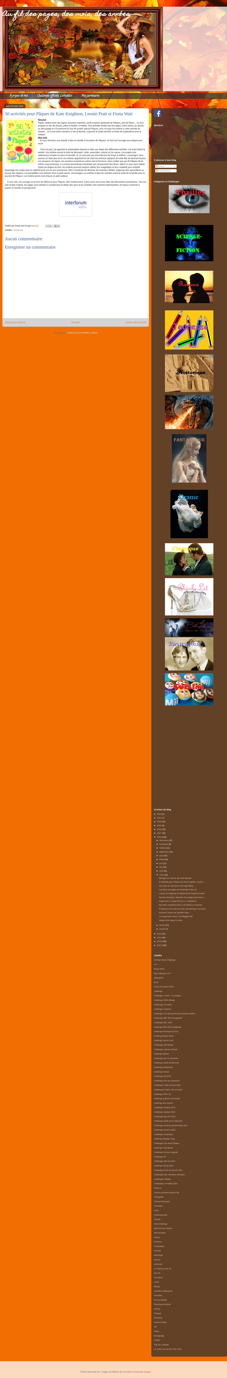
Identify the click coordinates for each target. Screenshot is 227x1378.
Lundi (156, 1282)
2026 (159, 814)
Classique (158, 1206)
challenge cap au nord (163, 1040)
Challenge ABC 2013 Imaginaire (168, 1018)
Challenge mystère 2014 (164, 1112)
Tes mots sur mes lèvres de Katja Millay (176, 886)
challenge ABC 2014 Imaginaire (167, 1027)
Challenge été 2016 (162, 1076)
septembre (164, 852)
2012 (159, 945)
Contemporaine (160, 1215)
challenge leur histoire (163, 1103)
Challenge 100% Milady (164, 1000)
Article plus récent (15, 322)
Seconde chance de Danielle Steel (174, 912)
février (162, 925)
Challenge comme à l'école (166, 1049)
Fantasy (157, 1250)
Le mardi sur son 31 (162, 1268)
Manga (157, 1286)
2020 (159, 821)
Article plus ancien (136, 322)
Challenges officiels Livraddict (54, 96)
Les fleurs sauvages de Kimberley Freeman (178, 889)
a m (155, 964)
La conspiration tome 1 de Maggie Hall (175, 916)
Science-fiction (160, 1322)
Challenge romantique (163, 1134)
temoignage (159, 1336)
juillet (161, 859)
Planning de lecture (162, 1304)
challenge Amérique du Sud (166, 1031)
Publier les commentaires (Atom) (82, 333)
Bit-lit (156, 982)
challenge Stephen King (164, 1139)
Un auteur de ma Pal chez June (167, 1349)
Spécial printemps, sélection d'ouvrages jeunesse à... (182, 897)
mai (161, 867)
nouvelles (158, 1295)
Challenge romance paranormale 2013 (171, 1125)
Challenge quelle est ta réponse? (168, 1121)
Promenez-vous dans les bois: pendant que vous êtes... (183, 909)
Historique (158, 1255)
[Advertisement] (189, 753)
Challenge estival (161, 1072)
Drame (157, 1237)
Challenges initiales (162, 1179)
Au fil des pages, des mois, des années (66, 14)
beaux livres (159, 969)
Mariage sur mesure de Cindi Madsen (175, 878)
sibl (155, 1327)
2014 (159, 937)
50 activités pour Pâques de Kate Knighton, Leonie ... (182, 882)
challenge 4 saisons (162, 1009)
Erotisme (158, 1242)
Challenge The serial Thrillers (166, 1143)
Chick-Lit (158, 1188)
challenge (158, 991)
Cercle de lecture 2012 (164, 987)
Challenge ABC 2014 (163, 1022)
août (161, 855)
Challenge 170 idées (163, 1005)
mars (161, 875)
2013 (159, 941)
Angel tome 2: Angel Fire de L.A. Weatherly (177, 901)
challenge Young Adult (163, 1166)
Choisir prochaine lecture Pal (166, 1192)
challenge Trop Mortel (163, 1148)
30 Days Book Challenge (165, 960)
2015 (159, 934)
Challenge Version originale (166, 1152)
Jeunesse (18, 230)
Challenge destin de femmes (166, 1063)
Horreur (157, 1260)
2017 (159, 833)
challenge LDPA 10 (162, 1094)
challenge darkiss (161, 1054)
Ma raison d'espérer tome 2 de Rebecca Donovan (180, 905)
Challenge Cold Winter (164, 1045)
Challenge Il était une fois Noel (167, 1085)
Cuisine (157, 1219)
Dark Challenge (161, 1224)
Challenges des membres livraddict (169, 1174)
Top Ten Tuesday (161, 1345)
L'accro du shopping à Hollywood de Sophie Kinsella (181, 893)
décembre (164, 840)
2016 (159, 837)
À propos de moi (18, 96)
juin (161, 863)
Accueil (75, 322)
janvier (162, 929)
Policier (157, 1309)
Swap (156, 1331)
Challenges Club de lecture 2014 (168, 1170)
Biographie (158, 978)
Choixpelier (159, 1197)
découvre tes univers (163, 1228)
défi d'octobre (160, 1233)
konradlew (127, 1372)
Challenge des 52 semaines (166, 1058)
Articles (160, 166)
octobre (162, 848)
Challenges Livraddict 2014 (166, 1183)
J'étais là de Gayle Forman (170, 920)
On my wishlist (160, 1300)
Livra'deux (158, 1277)
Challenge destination (163, 1067)
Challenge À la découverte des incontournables (174, 1013)
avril (161, 871)
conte (156, 1210)
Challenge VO (160, 1157)
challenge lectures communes (167, 1098)
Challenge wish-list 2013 (164, 1161)
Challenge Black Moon (164, 1036)
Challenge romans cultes (165, 1130)
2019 (159, 825)
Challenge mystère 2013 (164, 1107)
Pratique (157, 1313)
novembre (164, 844)
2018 (159, 829)
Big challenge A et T (162, 973)
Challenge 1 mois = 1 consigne (167, 995)
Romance (158, 1318)
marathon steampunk (163, 1291)
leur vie (157, 1273)
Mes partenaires (90, 96)
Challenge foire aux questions (167, 1081)
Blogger (147, 1372)
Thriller (157, 1340)
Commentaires (163, 171)
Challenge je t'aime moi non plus (168, 1089)
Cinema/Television (162, 1201)
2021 (159, 818)
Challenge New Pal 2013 (165, 1116)
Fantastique (159, 1246)
